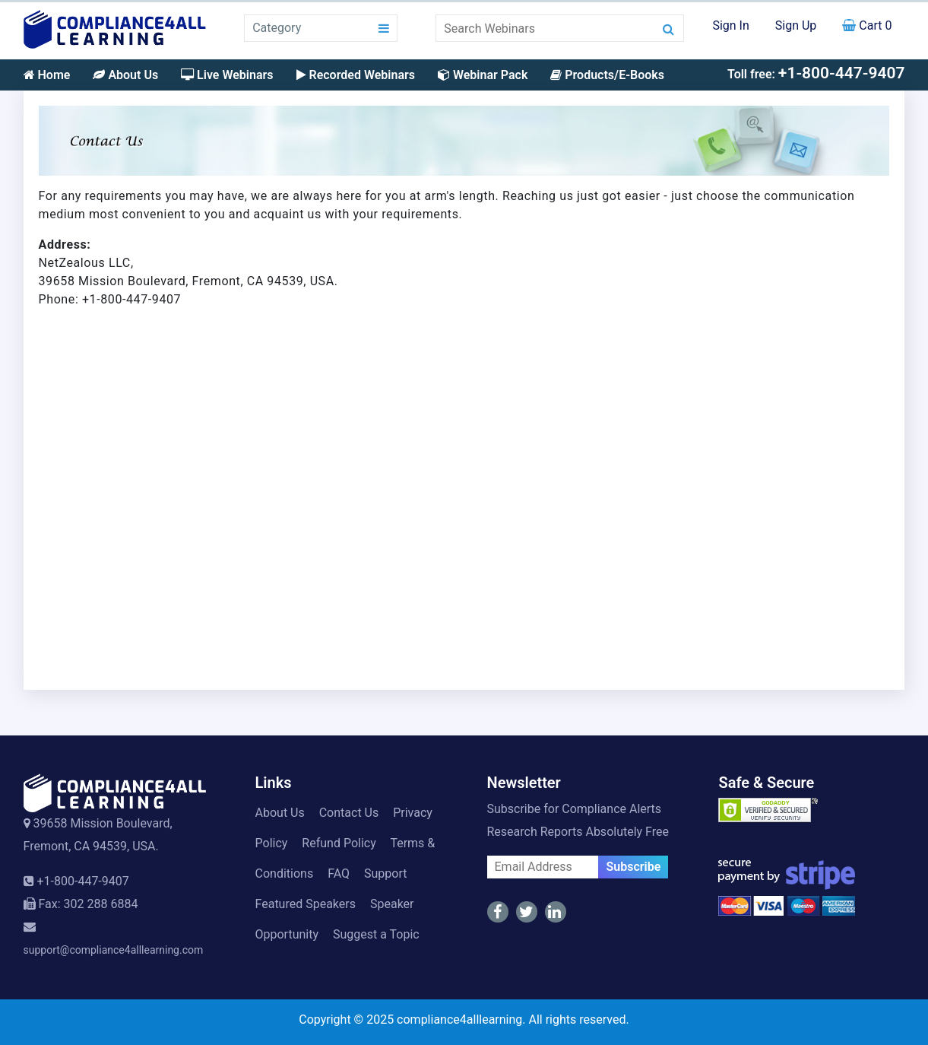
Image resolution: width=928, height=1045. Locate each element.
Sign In (730, 25)
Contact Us (349, 812)
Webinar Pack (482, 75)
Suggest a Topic (376, 934)
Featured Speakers (305, 904)
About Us (125, 75)
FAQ (339, 873)
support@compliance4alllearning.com (114, 950)
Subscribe (633, 866)
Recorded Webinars (355, 75)
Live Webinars (227, 75)
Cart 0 (867, 25)
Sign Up (796, 25)
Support (385, 873)
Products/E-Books (607, 75)
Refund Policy (338, 843)
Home (47, 75)
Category (276, 28)
